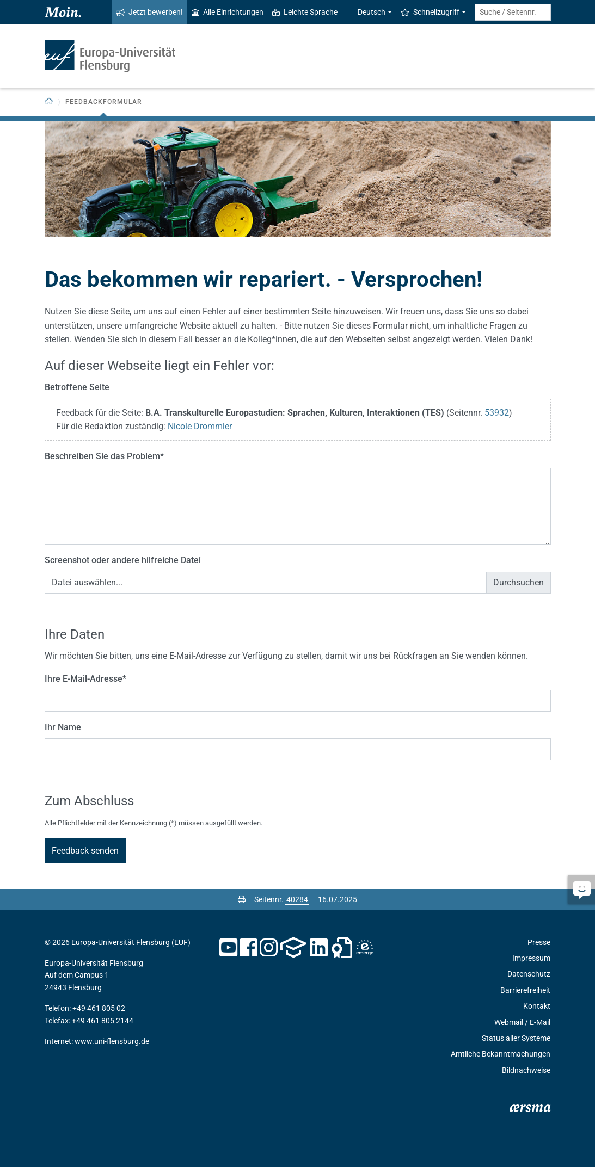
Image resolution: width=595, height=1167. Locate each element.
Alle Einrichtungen (227, 12)
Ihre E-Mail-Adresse (85, 679)
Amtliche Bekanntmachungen (500, 1053)
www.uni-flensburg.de (112, 1041)
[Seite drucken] (242, 899)
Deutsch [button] (365, 12)
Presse (538, 942)
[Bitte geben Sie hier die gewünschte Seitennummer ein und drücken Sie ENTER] (297, 899)
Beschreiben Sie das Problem (104, 456)
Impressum (531, 958)
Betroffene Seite (77, 387)
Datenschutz (528, 974)
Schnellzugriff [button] (430, 12)
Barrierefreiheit (525, 990)
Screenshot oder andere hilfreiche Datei (123, 560)
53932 (496, 412)
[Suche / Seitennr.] (513, 12)
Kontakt (536, 1006)
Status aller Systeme (516, 1038)
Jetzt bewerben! (149, 12)
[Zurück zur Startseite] (49, 102)
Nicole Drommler (200, 426)
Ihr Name (63, 727)
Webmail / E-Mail (522, 1022)
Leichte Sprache (305, 12)
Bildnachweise (526, 1070)
